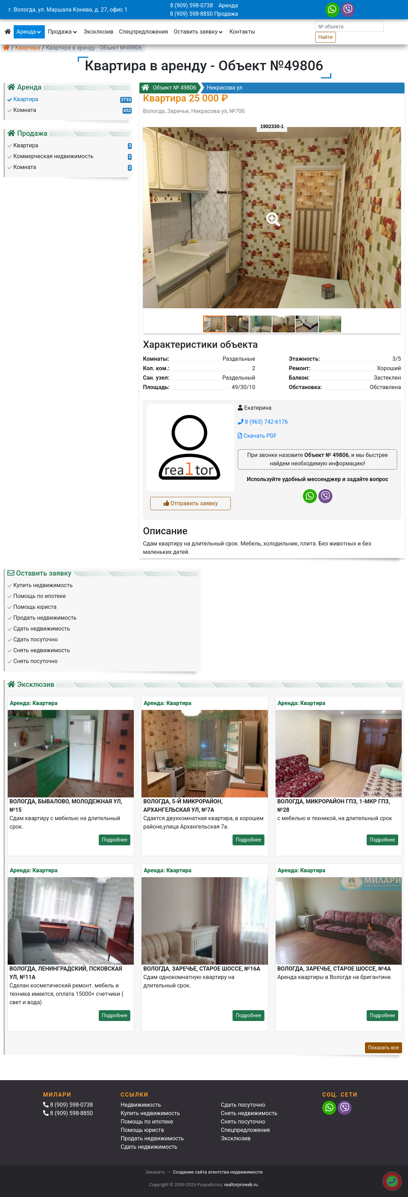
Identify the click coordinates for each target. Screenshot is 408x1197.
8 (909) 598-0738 (191, 5)
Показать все (383, 1047)
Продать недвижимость (152, 1138)
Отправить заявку (191, 503)
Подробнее (114, 840)
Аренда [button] (29, 31)
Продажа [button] (63, 31)
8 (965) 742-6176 (263, 421)
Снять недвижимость (249, 1113)
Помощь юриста (142, 1130)
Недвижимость (141, 1104)
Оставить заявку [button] (199, 31)
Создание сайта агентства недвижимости (218, 1172)
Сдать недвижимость (149, 1146)
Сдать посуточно (243, 1104)
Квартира (27, 47)
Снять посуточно (243, 1121)
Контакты (242, 31)
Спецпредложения (143, 31)
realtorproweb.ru (241, 1184)
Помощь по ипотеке (147, 1121)
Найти (325, 37)
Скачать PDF (257, 435)
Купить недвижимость (150, 1113)
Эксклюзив (98, 31)
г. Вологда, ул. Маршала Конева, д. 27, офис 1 (67, 9)
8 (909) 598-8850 (191, 13)
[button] (271, 214)
